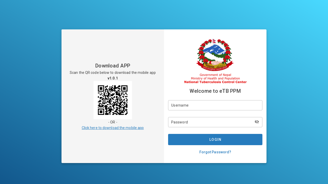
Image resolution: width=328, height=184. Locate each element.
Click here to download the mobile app (113, 128)
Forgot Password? (215, 152)
